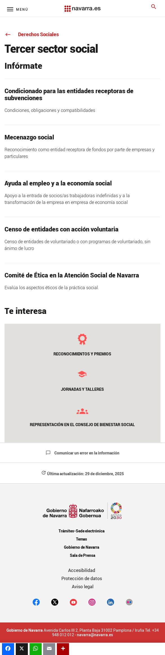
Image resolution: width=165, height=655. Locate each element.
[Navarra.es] (82, 6)
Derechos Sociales (32, 34)
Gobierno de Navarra (81, 547)
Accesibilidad (81, 570)
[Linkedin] (110, 602)
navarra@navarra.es (95, 635)
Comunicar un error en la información (82, 453)
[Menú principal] (17, 9)
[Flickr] (129, 602)
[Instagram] (91, 602)
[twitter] (54, 602)
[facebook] (36, 602)
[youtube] (73, 602)
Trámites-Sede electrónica (81, 531)
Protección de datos (81, 578)
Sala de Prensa (82, 555)
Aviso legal (82, 586)
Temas (81, 539)
